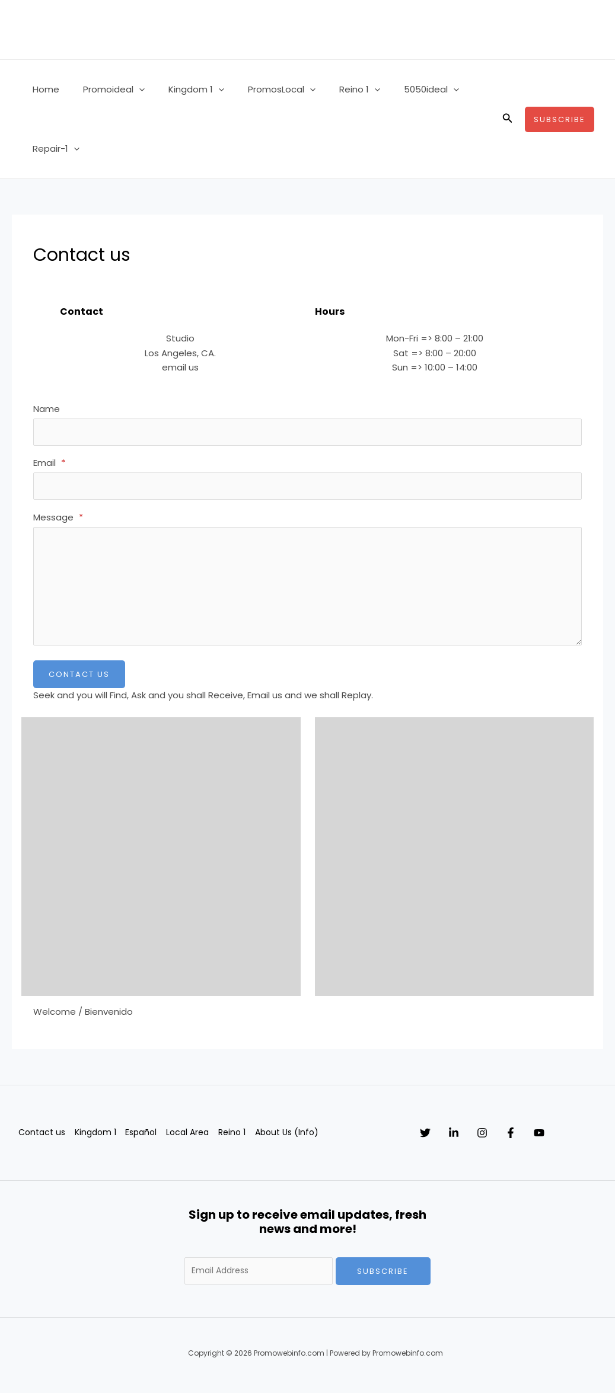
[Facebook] (546, 1138)
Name (46, 408)
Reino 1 (333, 89)
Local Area (193, 1138)
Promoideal (105, 89)
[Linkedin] (465, 1138)
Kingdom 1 (181, 89)
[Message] (307, 591)
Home (43, 89)
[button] (130, 89)
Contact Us (79, 680)
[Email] (307, 489)
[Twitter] (425, 1138)
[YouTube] (586, 1138)
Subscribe (383, 1277)
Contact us (40, 1138)
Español (144, 1138)
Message (58, 522)
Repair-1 (53, 148)
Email (49, 465)
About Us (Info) (297, 1138)
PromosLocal (261, 89)
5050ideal (398, 89)
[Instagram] (506, 1138)
